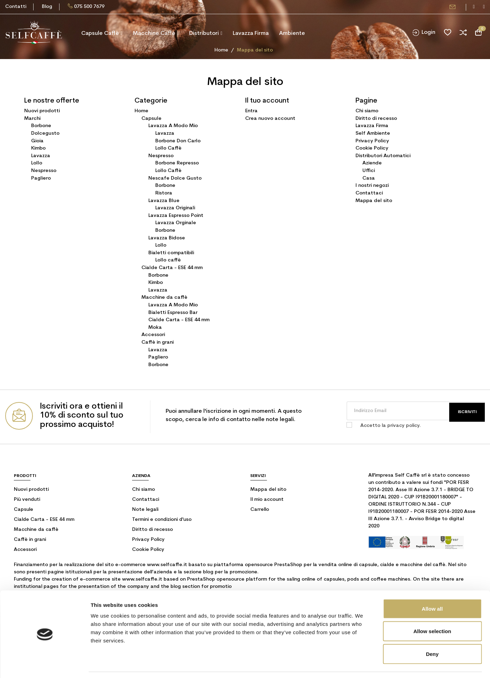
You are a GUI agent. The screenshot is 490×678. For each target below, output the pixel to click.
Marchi (32, 118)
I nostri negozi (372, 185)
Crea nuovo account (270, 118)
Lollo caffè (168, 260)
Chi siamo (366, 111)
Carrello (259, 509)
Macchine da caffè (164, 297)
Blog (47, 6)
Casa (368, 178)
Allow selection (432, 610)
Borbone (41, 125)
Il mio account (267, 499)
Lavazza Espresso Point (175, 215)
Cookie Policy (371, 148)
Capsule (151, 118)
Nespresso (43, 170)
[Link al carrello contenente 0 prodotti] (478, 32)
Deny (432, 633)
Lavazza (40, 156)
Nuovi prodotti (42, 111)
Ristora (163, 193)
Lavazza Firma (371, 125)
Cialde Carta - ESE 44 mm (172, 267)
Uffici (368, 170)
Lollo (36, 163)
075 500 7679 (89, 6)
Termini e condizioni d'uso (162, 519)
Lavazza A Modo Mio (173, 125)
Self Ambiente (372, 133)
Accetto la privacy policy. (390, 425)
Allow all (432, 587)
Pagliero (41, 178)
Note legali (145, 509)
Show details (363, 664)
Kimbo (38, 148)
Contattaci (369, 193)
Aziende (372, 163)
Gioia (37, 141)
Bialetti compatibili (171, 253)
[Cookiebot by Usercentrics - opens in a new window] (45, 664)
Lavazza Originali (175, 208)
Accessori (153, 334)
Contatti (15, 6)
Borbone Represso (177, 163)
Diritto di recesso (376, 118)
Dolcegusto (45, 133)
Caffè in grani (157, 342)
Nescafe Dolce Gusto (175, 178)
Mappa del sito (373, 200)
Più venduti (27, 499)
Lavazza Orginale (175, 223)
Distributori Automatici (382, 156)
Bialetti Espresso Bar (172, 312)
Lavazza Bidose (166, 238)
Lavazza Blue (163, 200)
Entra (251, 111)
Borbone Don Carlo (178, 141)
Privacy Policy (372, 141)
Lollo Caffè (168, 148)
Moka (155, 327)
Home (141, 111)
